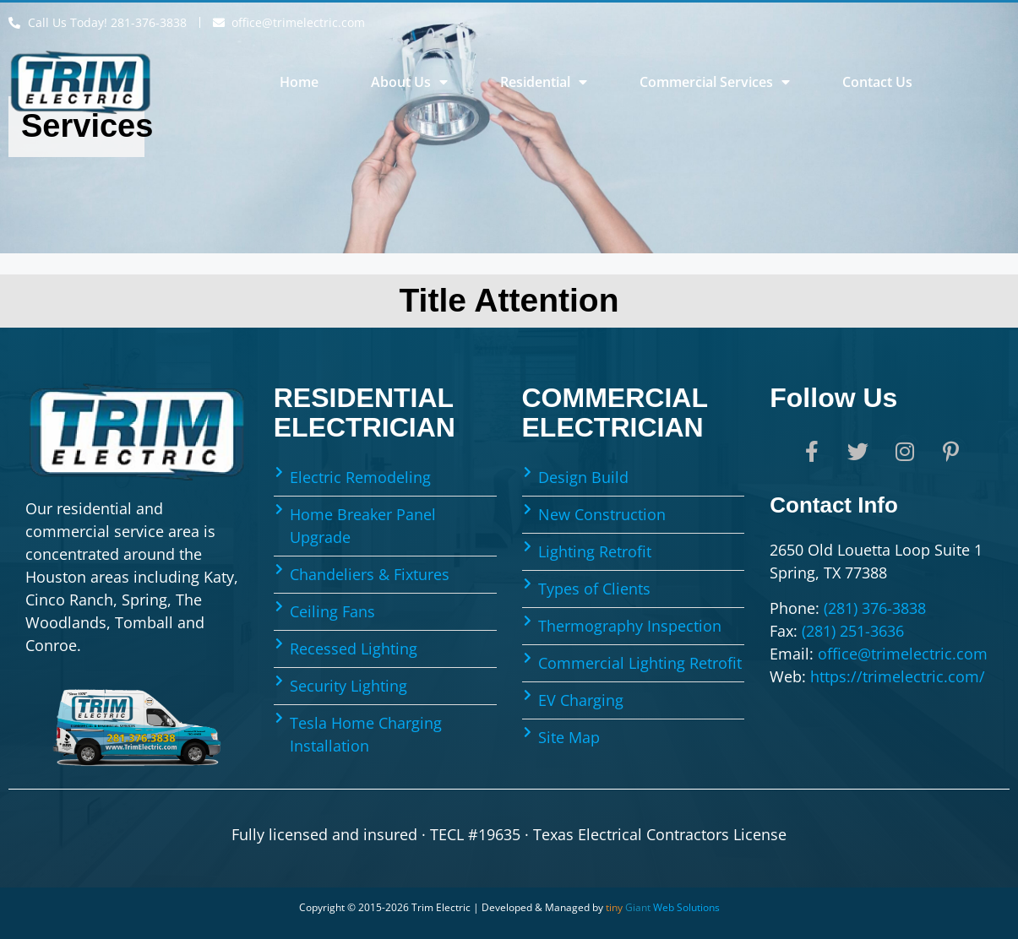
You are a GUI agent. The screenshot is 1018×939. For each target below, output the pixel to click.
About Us (409, 82)
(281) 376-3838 (875, 608)
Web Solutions (663, 907)
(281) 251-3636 (853, 631)
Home (299, 82)
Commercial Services (715, 82)
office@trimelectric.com (903, 653)
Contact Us (877, 82)
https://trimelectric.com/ (897, 676)
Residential (543, 82)
